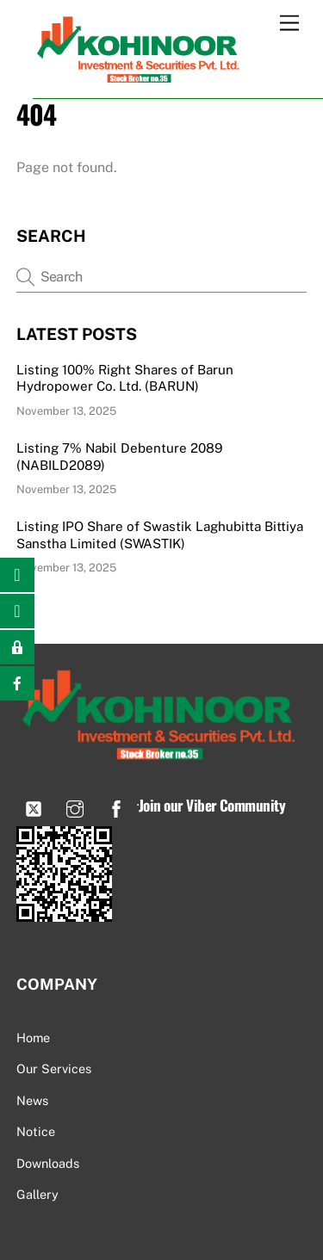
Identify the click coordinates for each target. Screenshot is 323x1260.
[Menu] (289, 23)
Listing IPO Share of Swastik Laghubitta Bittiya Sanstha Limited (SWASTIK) (159, 535)
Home (33, 1037)
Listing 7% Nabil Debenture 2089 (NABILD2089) (119, 456)
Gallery (37, 1194)
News (32, 1100)
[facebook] (116, 807)
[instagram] (75, 807)
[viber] (33, 807)
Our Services (53, 1068)
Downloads (47, 1163)
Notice (35, 1131)
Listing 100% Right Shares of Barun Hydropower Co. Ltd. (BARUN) (124, 378)
